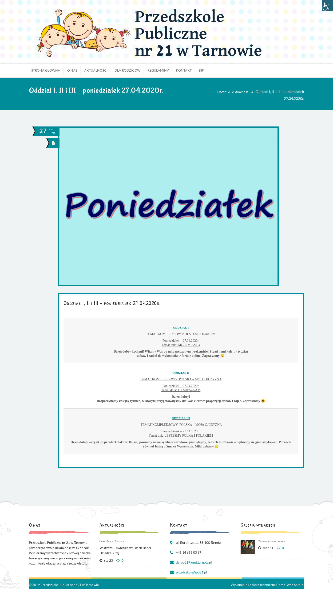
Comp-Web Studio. (290, 585)
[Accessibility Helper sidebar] (327, 5)
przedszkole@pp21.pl (191, 572)
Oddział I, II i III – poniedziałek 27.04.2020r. (112, 303)
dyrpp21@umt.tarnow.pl (194, 562)
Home (221, 92)
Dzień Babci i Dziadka (111, 541)
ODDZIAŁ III (181, 418)
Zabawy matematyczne (271, 541)
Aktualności (241, 92)
